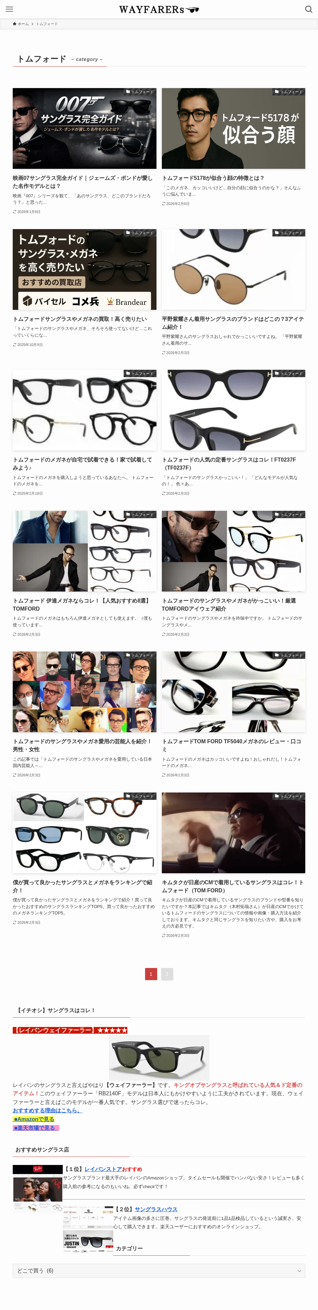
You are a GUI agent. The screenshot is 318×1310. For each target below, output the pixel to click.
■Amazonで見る (33, 1119)
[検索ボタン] (309, 9)
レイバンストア (103, 1169)
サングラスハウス (156, 1209)
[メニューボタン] (9, 9)
